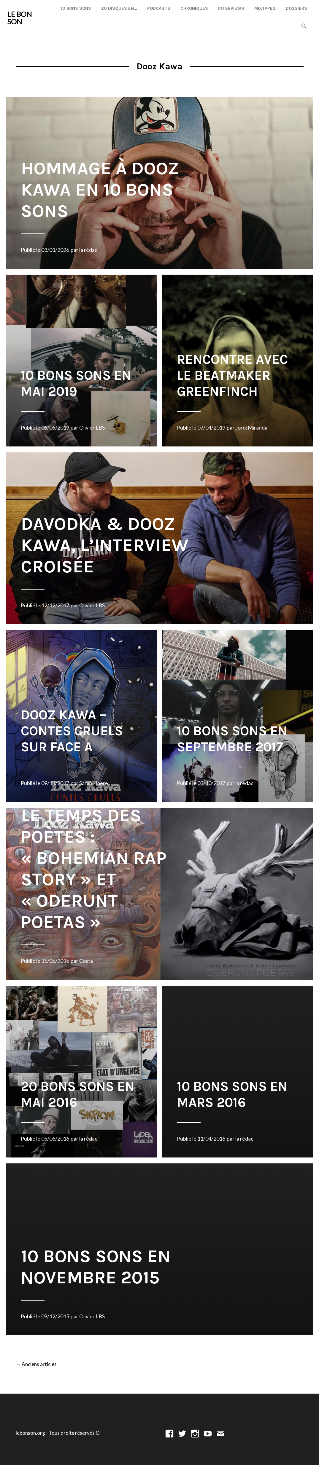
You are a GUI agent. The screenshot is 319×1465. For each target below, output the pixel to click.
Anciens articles (36, 1364)
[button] (304, 26)
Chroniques (194, 8)
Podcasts (158, 8)
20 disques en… (119, 8)
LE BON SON (19, 18)
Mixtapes (265, 8)
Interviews (231, 8)
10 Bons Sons (76, 8)
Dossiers (296, 8)
